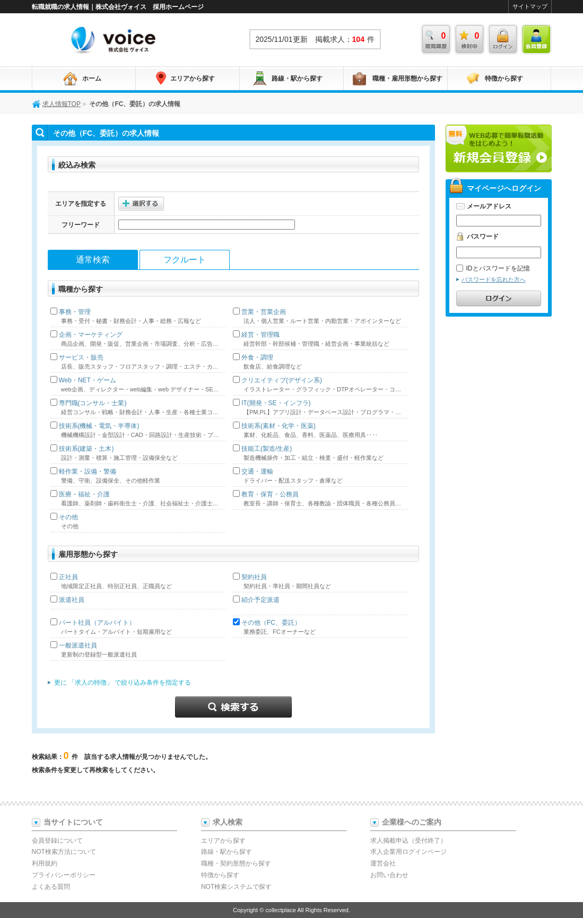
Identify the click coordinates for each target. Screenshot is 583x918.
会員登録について (57, 840)
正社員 (68, 577)
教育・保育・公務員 (270, 494)
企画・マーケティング (91, 334)
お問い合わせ (389, 875)
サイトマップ (529, 6)
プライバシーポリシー (63, 875)
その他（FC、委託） (271, 622)
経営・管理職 (260, 334)
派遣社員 (71, 600)
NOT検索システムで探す (236, 886)
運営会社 (383, 863)
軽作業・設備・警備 (87, 471)
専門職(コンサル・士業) (93, 403)
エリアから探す (192, 78)
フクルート (184, 259)
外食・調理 (257, 357)
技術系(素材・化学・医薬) (278, 426)
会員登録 (536, 39)
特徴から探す (504, 78)
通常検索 (93, 259)
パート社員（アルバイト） (97, 622)
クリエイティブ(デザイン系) (281, 380)
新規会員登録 (499, 148)
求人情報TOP (114, 39)
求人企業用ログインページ (408, 851)
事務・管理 (75, 312)
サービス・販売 (81, 357)
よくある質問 (51, 886)
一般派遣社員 (78, 645)
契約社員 (254, 577)
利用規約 (44, 863)
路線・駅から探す (297, 78)
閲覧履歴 (436, 39)
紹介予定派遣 (260, 600)
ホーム (91, 78)
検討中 (469, 39)
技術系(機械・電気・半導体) (99, 426)
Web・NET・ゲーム (87, 380)
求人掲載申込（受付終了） (408, 840)
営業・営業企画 (263, 312)
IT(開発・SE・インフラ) (276, 403)
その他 (68, 517)
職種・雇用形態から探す (407, 78)
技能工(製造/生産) (266, 448)
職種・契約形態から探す (236, 863)
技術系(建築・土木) (86, 448)
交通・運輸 (257, 471)
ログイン (503, 39)
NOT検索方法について (64, 851)
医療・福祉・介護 (84, 494)
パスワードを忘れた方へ (494, 279)
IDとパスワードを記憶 (493, 268)
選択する (141, 204)
